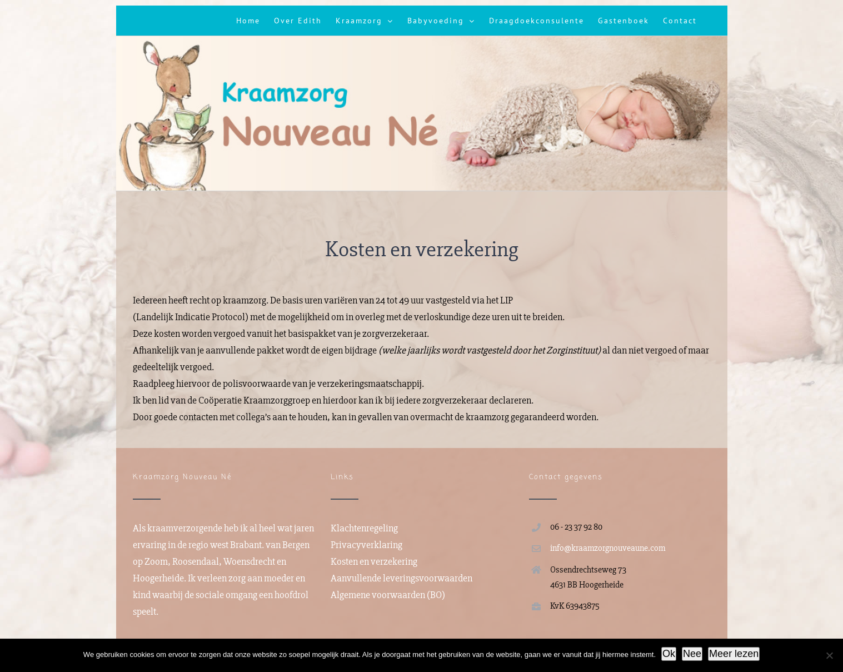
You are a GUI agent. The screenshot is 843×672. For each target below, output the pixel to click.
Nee (692, 653)
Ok (668, 653)
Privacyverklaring (366, 545)
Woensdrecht (249, 561)
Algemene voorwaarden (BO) (388, 595)
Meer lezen (734, 653)
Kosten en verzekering (374, 561)
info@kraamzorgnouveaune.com (607, 548)
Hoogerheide (158, 578)
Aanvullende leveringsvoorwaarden (401, 578)
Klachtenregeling (364, 528)
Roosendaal (195, 561)
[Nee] (829, 655)
